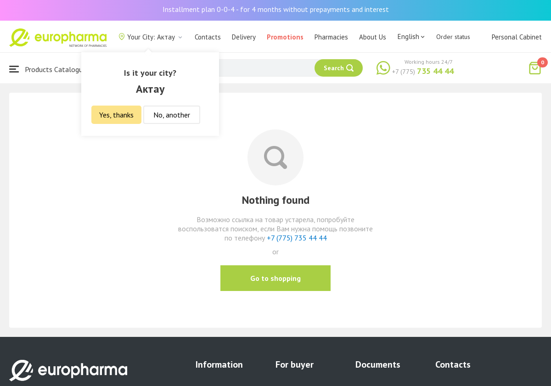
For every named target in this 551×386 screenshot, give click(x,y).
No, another (171, 114)
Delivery (244, 37)
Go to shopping (275, 278)
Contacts (208, 37)
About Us (372, 37)
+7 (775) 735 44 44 (297, 237)
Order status (453, 37)
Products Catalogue (47, 69)
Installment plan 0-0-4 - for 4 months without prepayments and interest (276, 9)
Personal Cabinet (517, 37)
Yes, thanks (116, 114)
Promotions (285, 37)
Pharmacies (331, 37)
